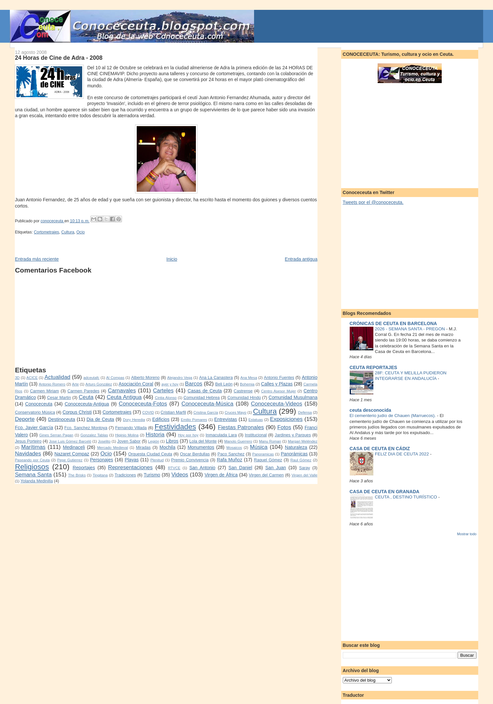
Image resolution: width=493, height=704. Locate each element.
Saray (304, 468)
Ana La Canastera (216, 377)
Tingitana (100, 475)
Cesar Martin (59, 397)
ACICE (31, 378)
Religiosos (32, 467)
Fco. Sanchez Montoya (85, 428)
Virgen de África (221, 474)
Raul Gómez (301, 460)
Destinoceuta (61, 419)
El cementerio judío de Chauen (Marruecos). (393, 415)
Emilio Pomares (194, 420)
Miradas (143, 447)
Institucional (256, 435)
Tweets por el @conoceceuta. (373, 202)
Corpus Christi (77, 412)
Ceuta (86, 397)
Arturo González (98, 384)
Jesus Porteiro (28, 441)
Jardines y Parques (293, 435)
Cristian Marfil (173, 412)
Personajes (101, 459)
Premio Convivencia (190, 460)
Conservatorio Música (35, 412)
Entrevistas (225, 419)
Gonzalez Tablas (94, 435)
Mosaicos (234, 448)
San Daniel (240, 467)
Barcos (193, 384)
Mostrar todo (467, 534)
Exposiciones (286, 419)
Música (259, 447)
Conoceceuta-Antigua (87, 404)
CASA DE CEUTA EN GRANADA (384, 491)
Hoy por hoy (188, 435)
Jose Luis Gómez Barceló (70, 441)
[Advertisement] (166, 320)
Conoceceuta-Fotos (143, 404)
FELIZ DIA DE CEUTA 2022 (402, 453)
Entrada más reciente (37, 259)
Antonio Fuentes (279, 377)
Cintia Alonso (165, 398)
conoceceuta (52, 221)
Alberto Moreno (145, 377)
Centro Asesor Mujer (278, 391)
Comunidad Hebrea (201, 397)
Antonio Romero (52, 384)
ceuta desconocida (370, 410)
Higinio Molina (126, 435)
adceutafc (91, 378)
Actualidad (57, 377)
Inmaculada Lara (221, 435)
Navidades (28, 454)
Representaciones (130, 467)
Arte (75, 384)
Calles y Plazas (277, 383)
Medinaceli (74, 447)
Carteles (163, 390)
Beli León (224, 384)
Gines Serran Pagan (56, 435)
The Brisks (77, 475)
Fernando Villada (131, 428)
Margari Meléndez (302, 441)
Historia (155, 434)
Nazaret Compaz (71, 453)
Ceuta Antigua (124, 397)
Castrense (243, 391)
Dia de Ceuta (100, 419)
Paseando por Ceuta (32, 460)
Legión (153, 441)
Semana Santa (33, 475)
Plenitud (157, 460)
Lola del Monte (203, 441)
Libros (172, 441)
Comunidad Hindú (244, 397)
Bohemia (247, 384)
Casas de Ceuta (205, 390)
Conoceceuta (39, 404)
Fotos (284, 427)
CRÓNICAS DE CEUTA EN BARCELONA (393, 323)
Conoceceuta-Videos (276, 404)
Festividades (175, 427)
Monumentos (201, 447)
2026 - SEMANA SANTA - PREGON (410, 328)
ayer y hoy (169, 384)
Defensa (305, 412)
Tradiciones (125, 475)
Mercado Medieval (112, 448)
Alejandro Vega (179, 378)
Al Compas (115, 378)
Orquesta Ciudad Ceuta (150, 454)
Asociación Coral (136, 383)
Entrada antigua (301, 259)
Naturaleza (296, 447)
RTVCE (174, 468)
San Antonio (202, 467)
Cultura (67, 232)
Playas (132, 459)
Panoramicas (263, 454)
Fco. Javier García (34, 427)
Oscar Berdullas (195, 454)
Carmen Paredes (83, 391)
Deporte (25, 419)
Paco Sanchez (231, 454)
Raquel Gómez (268, 460)
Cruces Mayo (235, 412)
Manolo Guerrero (238, 441)
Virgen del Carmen (266, 475)
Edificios (160, 419)
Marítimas (33, 447)
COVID (148, 412)
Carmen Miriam (44, 391)
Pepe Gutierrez (69, 460)
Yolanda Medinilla (36, 481)
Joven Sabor (129, 441)
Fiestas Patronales (241, 427)
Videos (179, 475)
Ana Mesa (248, 378)
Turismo (152, 474)
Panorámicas (294, 453)
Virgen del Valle (304, 475)
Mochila (167, 447)
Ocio (81, 232)
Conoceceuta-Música (207, 404)
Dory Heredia (134, 420)
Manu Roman (270, 441)
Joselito (104, 441)
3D (17, 378)
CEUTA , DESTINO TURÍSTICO (406, 497)
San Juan (275, 467)
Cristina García (205, 412)
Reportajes (84, 467)
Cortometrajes (46, 232)
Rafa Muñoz (229, 459)
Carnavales (122, 390)
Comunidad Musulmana (293, 397)
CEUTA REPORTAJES (373, 367)
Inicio (171, 259)
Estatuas (255, 420)
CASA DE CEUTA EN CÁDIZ (380, 448)
